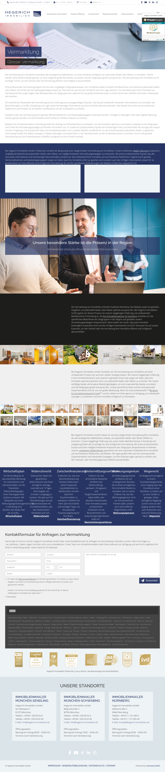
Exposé (59, 631)
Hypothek (38, 621)
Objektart (107, 638)
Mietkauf (31, 638)
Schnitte (11, 641)
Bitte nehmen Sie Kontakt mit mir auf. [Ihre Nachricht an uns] (122, 564)
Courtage (47, 628)
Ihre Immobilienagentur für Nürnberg (120, 316)
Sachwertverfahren (116, 634)
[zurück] (13, 718)
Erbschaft (38, 631)
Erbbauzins (144, 628)
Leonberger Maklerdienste (91, 450)
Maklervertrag (13, 638)
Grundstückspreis (60, 617)
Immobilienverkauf (129, 621)
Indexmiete (117, 621)
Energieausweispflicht (26, 631)
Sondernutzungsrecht (36, 641)
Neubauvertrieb (110, 14)
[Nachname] (23, 561)
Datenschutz (96, 766)
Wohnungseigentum (125, 471)
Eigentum (76, 628)
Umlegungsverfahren (81, 641)
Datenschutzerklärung (27, 579)
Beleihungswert (120, 624)
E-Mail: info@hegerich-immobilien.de (32, 722)
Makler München (141, 150)
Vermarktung (129, 641)
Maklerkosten (144, 634)
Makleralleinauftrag (15, 617)
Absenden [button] (152, 580)
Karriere (141, 14)
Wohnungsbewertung (87, 644)
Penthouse (84, 634)
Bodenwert (39, 628)
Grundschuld (46, 634)
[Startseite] (23, 14)
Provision (92, 634)
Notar (101, 638)
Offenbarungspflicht (119, 638)
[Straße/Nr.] (23, 567)
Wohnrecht (75, 644)
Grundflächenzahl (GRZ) (32, 634)
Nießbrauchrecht (92, 638)
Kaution (85, 617)
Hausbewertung (28, 621)
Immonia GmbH (153, 766)
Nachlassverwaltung (66, 638)
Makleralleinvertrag (131, 634)
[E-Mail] (63, 573)
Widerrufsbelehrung (74, 766)
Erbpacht (121, 628)
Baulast (95, 624)
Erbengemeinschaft (132, 628)
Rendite (99, 634)
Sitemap (110, 766)
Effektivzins (68, 628)
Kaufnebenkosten (115, 617)
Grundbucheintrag (142, 631)
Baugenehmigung (35, 624)
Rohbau (106, 634)
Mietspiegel (39, 638)
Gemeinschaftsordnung (106, 631)
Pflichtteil (75, 634)
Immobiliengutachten (104, 621)
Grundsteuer (56, 634)
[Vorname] (63, 554)
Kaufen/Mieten (78, 14)
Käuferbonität (127, 617)
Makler (25, 617)
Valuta (92, 641)
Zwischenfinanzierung (71, 471)
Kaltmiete (140, 621)
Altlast (148, 617)
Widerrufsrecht (41, 471)
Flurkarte (76, 631)
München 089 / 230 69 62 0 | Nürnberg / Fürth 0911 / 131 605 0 (30, 2)
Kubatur (92, 617)
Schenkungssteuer (147, 638)
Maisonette (33, 617)
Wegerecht (151, 471)
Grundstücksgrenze (75, 617)
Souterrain (49, 641)
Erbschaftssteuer (49, 631)
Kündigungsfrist (101, 617)
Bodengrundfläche (14, 628)
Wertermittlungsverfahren (101, 471)
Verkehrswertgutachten (115, 641)
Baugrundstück (57, 624)
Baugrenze (46, 624)
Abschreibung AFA (14, 621)
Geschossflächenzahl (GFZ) (125, 631)
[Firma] (63, 561)
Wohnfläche (66, 644)
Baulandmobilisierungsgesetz (81, 624)
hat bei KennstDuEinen (82, 671)
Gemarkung (93, 631)
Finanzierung (67, 631)
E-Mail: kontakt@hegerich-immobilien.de (130, 722)
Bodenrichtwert (28, 628)
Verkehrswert (100, 641)
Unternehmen (127, 14)
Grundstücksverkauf (45, 617)
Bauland (66, 624)
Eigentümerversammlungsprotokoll (93, 628)
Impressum (54, 766)
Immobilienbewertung (75, 621)
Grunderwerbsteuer (15, 634)
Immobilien (47, 621)
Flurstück (84, 631)
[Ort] (69, 567)
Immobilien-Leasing (59, 621)
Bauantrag (148, 621)
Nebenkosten (79, 638)
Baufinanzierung (22, 624)
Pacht (129, 638)
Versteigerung (140, 641)
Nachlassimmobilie (51, 638)
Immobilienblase (90, 621)
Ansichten (11, 624)
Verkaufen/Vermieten (57, 14)
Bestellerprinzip (133, 624)
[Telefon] (23, 573)
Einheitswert (111, 628)
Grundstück (67, 634)
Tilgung (70, 641)
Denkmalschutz (57, 628)
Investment (93, 14)
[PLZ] (49, 567)
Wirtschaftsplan (13, 471)
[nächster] (152, 718)
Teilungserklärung (60, 641)
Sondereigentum (21, 641)
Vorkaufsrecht (151, 641)
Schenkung (136, 638)
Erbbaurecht (12, 631)
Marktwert (23, 638)
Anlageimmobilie (139, 617)
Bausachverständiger (106, 624)
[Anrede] (23, 554)
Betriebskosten (145, 624)
